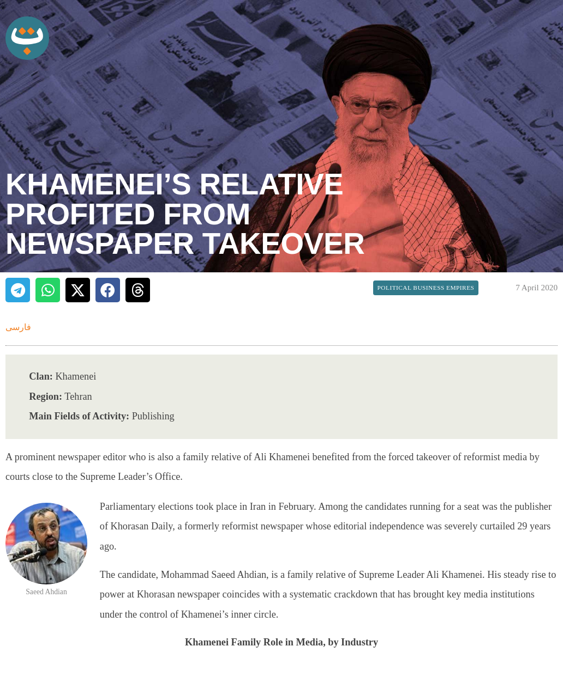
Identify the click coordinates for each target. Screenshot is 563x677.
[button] (17, 290)
